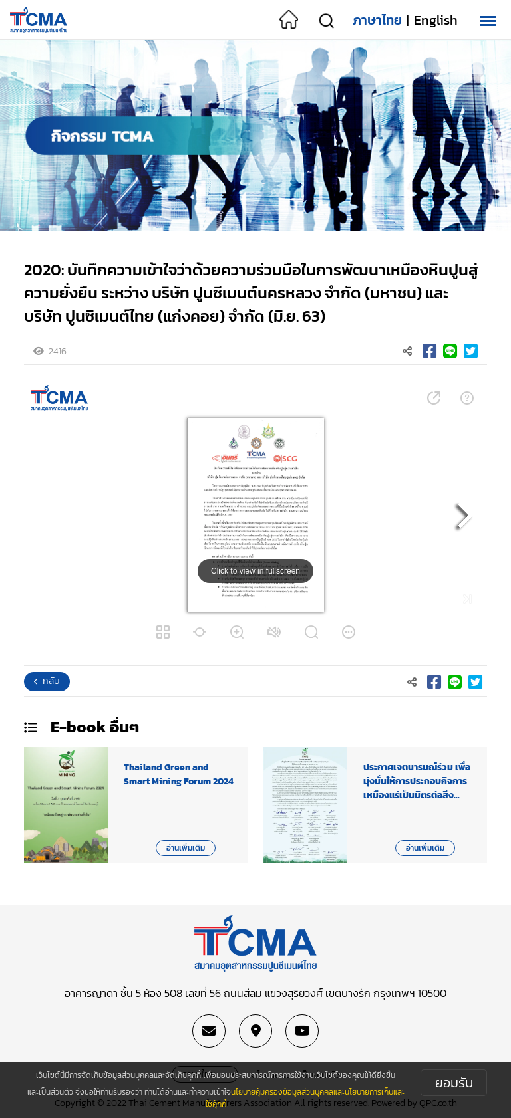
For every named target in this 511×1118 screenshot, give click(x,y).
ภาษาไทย (377, 20)
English (436, 20)
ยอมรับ (454, 1083)
